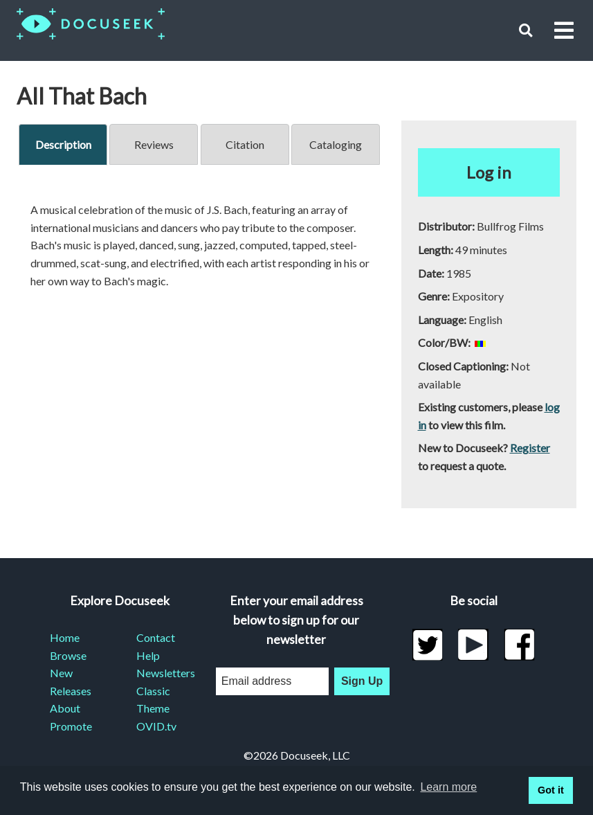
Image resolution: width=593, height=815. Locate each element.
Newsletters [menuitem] (163, 672)
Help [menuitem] (148, 655)
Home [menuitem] (65, 637)
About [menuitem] (65, 708)
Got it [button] (551, 790)
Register (530, 447)
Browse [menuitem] (68, 655)
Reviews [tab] (154, 144)
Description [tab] (63, 144)
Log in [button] (488, 172)
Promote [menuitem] (71, 726)
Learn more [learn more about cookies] (448, 787)
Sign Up (362, 681)
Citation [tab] (245, 144)
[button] (525, 30)
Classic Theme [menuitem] (153, 699)
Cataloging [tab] (335, 144)
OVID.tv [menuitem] (156, 726)
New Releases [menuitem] (70, 681)
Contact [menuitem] (155, 637)
